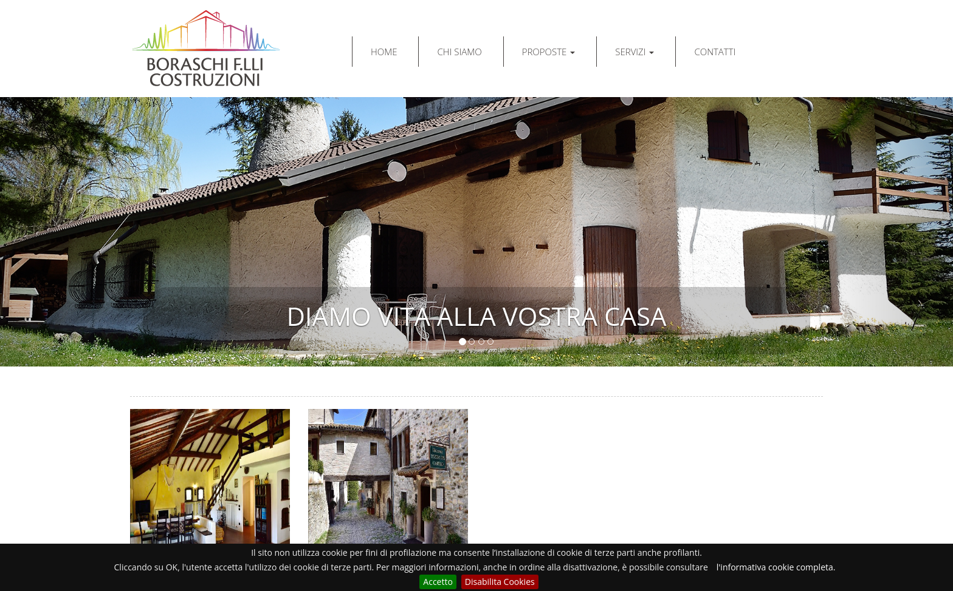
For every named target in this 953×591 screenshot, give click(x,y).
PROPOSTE (549, 52)
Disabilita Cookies (500, 581)
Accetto (438, 581)
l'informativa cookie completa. (776, 567)
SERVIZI (634, 52)
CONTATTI (714, 52)
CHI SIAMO (459, 52)
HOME (384, 52)
